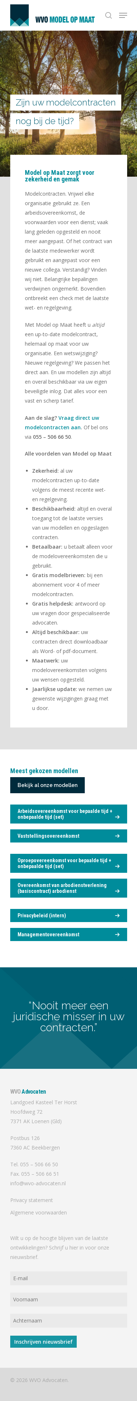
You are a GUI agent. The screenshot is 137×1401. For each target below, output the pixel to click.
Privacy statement (31, 1200)
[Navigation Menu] (123, 15)
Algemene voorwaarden (38, 1212)
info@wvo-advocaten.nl (38, 1183)
